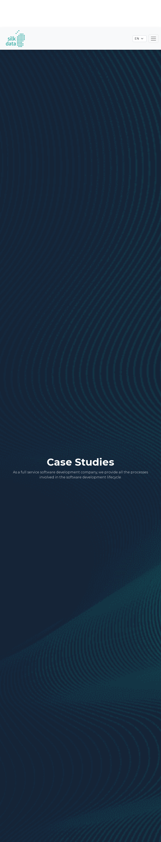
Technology (103, 782)
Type (50, 782)
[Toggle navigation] (153, 11)
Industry (73, 782)
